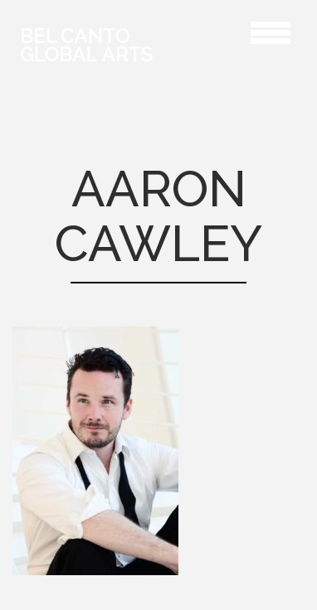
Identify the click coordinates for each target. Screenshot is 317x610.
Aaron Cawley (215, 30)
